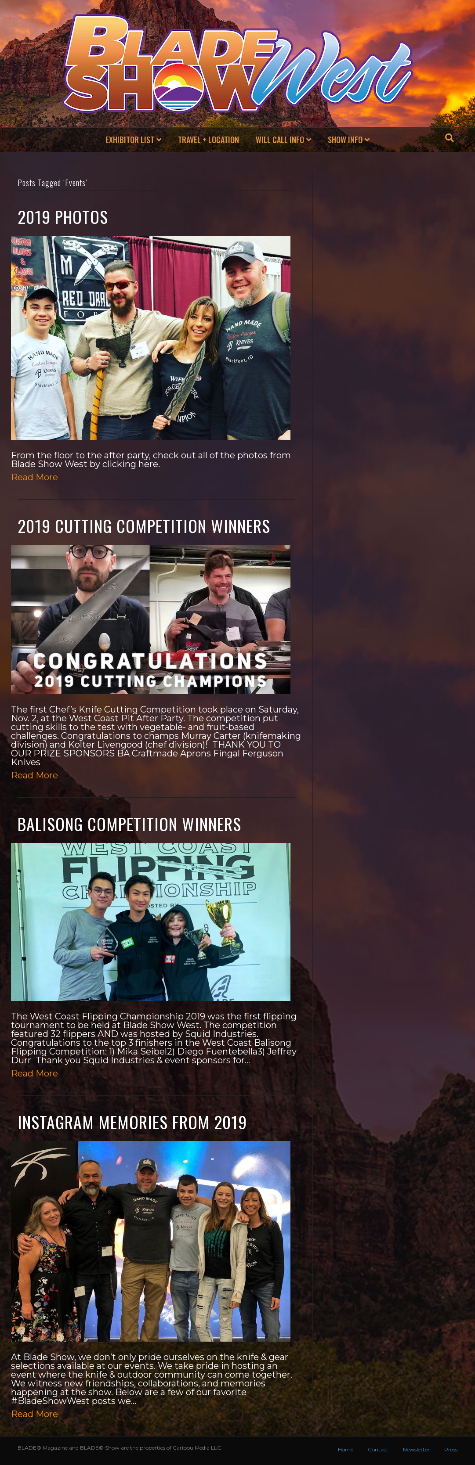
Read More (34, 477)
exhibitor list (129, 139)
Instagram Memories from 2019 (132, 1121)
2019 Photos (63, 216)
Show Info (345, 139)
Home (345, 1449)
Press (450, 1449)
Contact (378, 1449)
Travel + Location (208, 139)
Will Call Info (280, 139)
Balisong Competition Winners (129, 823)
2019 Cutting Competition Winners (144, 525)
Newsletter (416, 1449)
